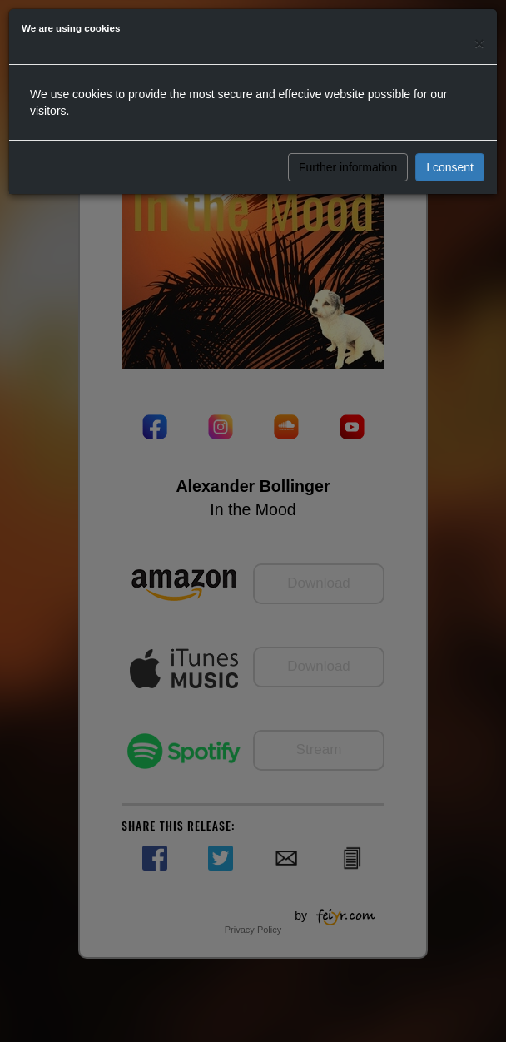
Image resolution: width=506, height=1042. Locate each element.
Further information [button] (348, 167)
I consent (450, 167)
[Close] (479, 43)
